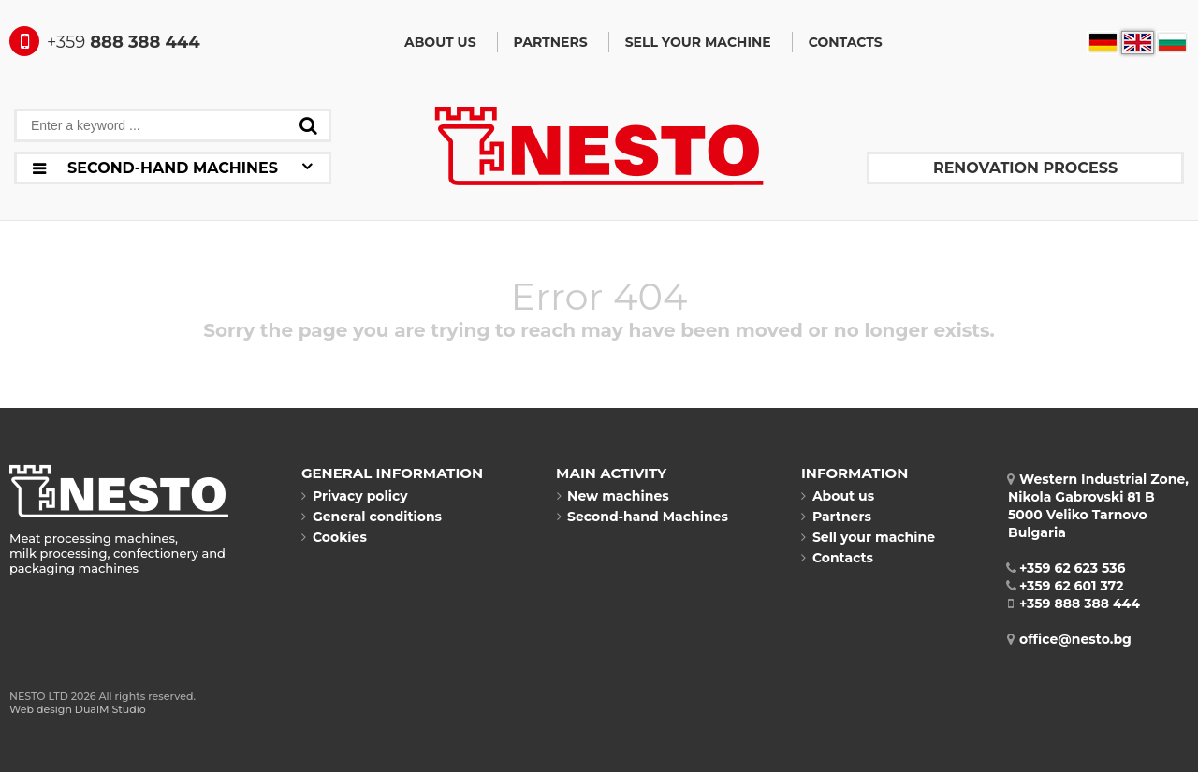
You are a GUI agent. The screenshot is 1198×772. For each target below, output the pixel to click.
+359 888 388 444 (1074, 603)
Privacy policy (354, 496)
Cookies (334, 537)
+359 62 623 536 (1067, 568)
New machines (612, 496)
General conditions (371, 516)
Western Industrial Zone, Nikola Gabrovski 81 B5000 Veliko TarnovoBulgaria (1098, 506)
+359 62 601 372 (1066, 585)
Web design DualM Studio (77, 709)
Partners (551, 42)
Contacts (846, 42)
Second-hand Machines (642, 516)
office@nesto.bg (1070, 639)
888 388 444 (104, 42)
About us (440, 42)
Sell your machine (698, 42)
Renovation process (1025, 168)
